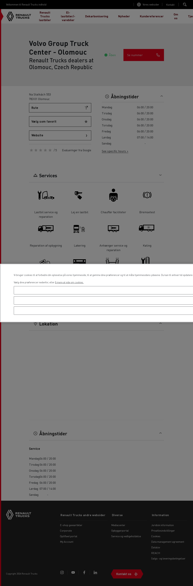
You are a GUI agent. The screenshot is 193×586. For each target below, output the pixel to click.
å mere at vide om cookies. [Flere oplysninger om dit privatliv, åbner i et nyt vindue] (69, 282)
